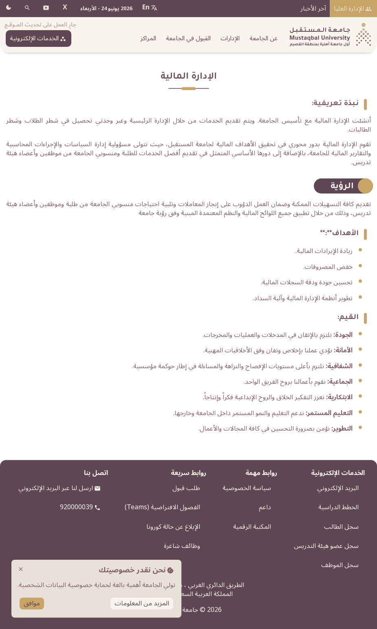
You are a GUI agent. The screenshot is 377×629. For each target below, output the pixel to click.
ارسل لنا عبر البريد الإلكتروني (55, 488)
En (146, 7)
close (21, 569)
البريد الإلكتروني (338, 488)
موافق (32, 603)
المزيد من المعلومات (142, 603)
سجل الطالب (341, 526)
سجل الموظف (340, 565)
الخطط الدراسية (338, 507)
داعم (265, 507)
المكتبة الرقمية (252, 526)
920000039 (76, 507)
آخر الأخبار (313, 8)
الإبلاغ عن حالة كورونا (173, 526)
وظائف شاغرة (182, 545)
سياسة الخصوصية (247, 488)
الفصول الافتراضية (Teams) (162, 507)
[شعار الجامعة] (328, 35)
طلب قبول (186, 488)
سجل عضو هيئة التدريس (326, 545)
